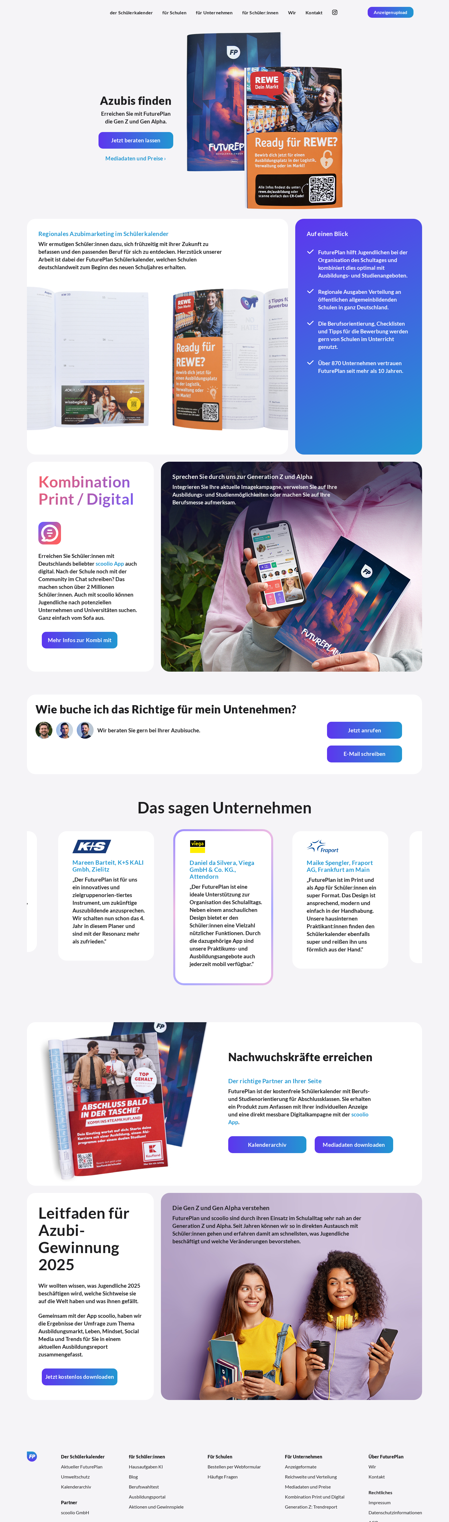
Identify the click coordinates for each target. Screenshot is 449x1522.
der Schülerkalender (131, 12)
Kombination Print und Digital (314, 1473)
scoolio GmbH (75, 1488)
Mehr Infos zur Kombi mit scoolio (79, 642)
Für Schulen (220, 1433)
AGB (373, 1498)
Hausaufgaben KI (146, 1443)
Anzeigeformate (300, 1443)
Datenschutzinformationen (395, 1488)
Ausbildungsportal (147, 1473)
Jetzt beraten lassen (135, 140)
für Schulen (174, 12)
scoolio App (110, 563)
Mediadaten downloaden (348, 1120)
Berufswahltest (144, 1463)
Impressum (380, 1478)
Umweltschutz (75, 1453)
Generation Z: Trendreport (311, 1483)
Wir (292, 12)
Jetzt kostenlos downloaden (79, 1353)
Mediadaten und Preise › (135, 158)
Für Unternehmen (303, 1433)
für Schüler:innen (260, 12)
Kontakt (314, 12)
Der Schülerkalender (83, 1433)
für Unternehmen (214, 12)
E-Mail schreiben (373, 730)
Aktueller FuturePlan (82, 1443)
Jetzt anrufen (290, 730)
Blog (133, 1453)
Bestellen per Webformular (234, 1443)
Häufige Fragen (223, 1453)
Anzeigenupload (390, 12)
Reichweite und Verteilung (311, 1453)
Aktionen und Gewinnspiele (156, 1483)
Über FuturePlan (386, 1433)
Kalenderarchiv (265, 1120)
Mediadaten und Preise (308, 1463)
